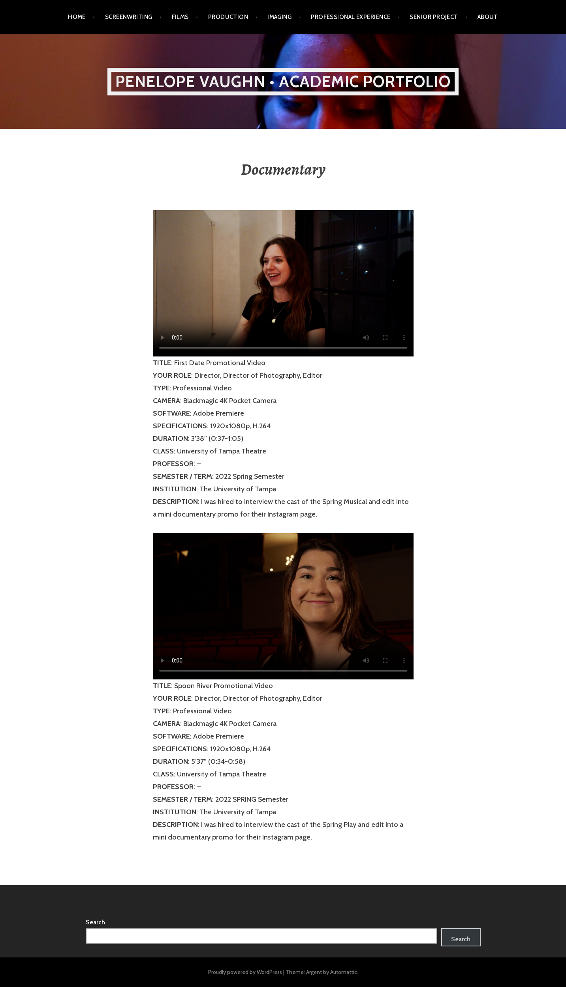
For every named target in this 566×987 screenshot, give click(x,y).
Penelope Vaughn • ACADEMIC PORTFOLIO (283, 81)
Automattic (343, 972)
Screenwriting (128, 17)
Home (77, 17)
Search (95, 922)
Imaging (279, 17)
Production (228, 17)
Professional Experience (350, 17)
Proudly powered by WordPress (245, 972)
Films (180, 17)
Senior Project (434, 17)
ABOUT (488, 17)
